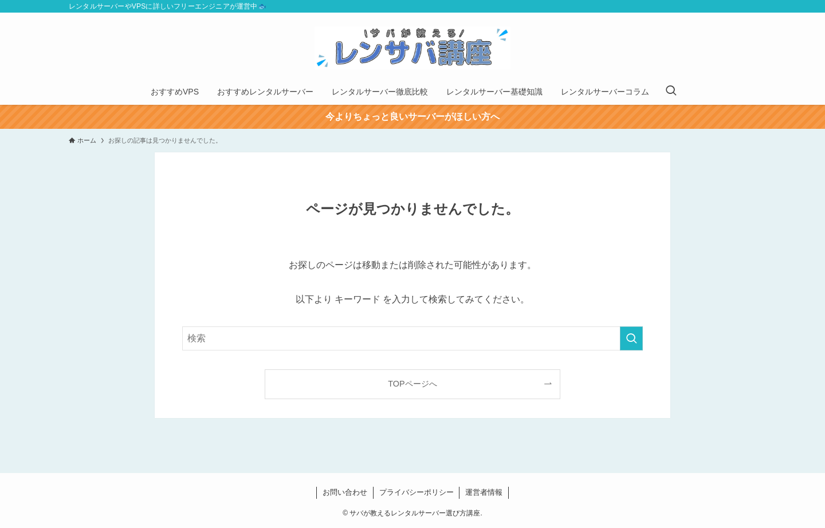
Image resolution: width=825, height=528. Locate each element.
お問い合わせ (345, 492)
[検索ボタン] (670, 91)
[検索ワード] (412, 338)
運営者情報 (483, 492)
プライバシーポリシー (416, 492)
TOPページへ (412, 383)
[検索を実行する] (631, 338)
